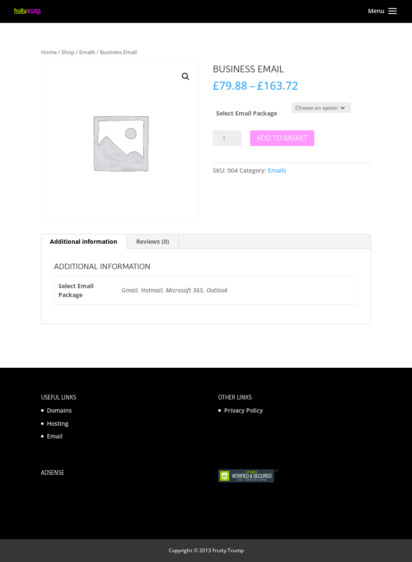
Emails (87, 52)
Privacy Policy (243, 410)
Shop (67, 52)
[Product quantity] (227, 138)
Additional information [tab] (83, 241)
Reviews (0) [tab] (152, 241)
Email (55, 436)
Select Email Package (246, 113)
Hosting (58, 423)
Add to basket (282, 138)
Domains (59, 410)
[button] (185, 76)
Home (49, 52)
